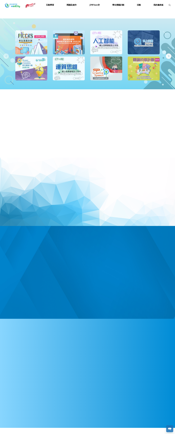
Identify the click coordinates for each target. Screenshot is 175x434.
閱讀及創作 (72, 5)
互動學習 (50, 5)
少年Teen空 (94, 5)
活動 (139, 5)
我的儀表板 (158, 5)
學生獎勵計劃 (118, 5)
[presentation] (6, 56)
